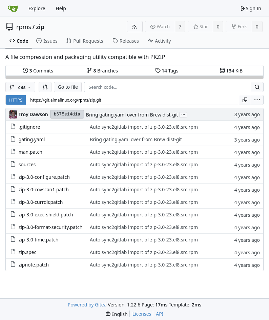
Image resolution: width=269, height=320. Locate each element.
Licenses (141, 314)
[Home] (12, 8)
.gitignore (29, 127)
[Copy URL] (245, 100)
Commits (38, 70)
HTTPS (15, 100)
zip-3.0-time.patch (39, 239)
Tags (167, 70)
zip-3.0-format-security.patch (51, 227)
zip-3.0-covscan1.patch (44, 189)
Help (61, 8)
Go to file (68, 87)
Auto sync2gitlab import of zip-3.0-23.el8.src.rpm (144, 127)
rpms (23, 26)
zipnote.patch (34, 264)
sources (27, 164)
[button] (45, 87)
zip (40, 26)
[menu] (257, 100)
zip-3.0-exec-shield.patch (46, 214)
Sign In (250, 8)
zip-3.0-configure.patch (44, 177)
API (159, 314)
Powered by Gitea (87, 304)
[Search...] (257, 87)
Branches (102, 70)
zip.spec (28, 252)
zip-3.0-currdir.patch (41, 202)
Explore (36, 8)
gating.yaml (32, 139)
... (183, 114)
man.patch (30, 152)
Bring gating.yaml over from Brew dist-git (132, 114)
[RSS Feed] (135, 26)
